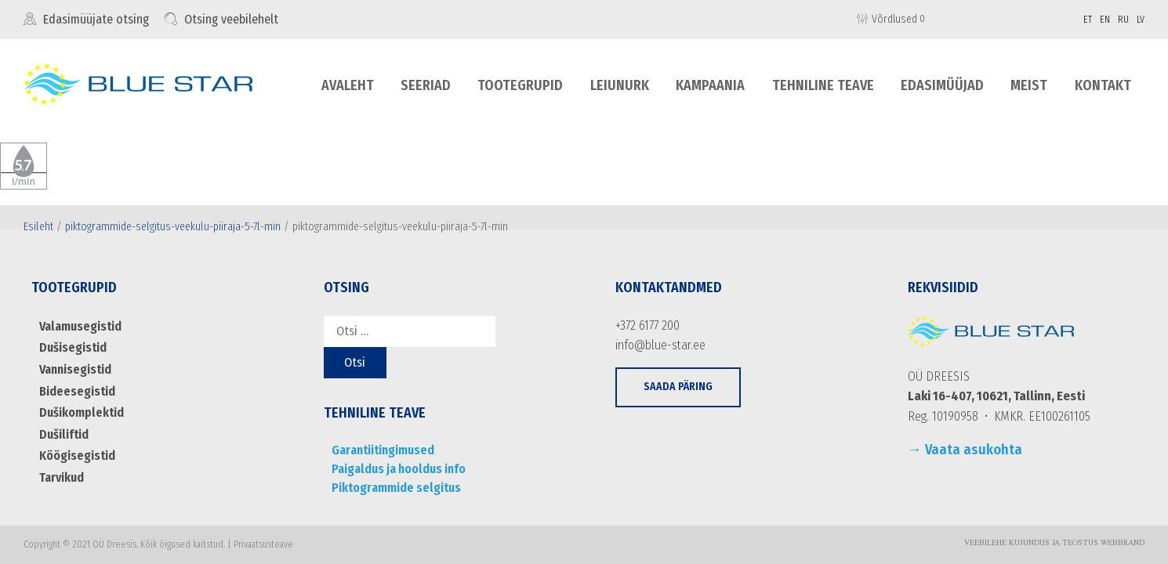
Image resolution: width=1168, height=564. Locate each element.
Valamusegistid (80, 326)
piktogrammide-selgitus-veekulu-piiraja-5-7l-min (173, 226)
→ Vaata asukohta (965, 449)
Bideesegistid (77, 391)
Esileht (38, 226)
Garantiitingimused (383, 450)
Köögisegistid (77, 455)
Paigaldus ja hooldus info (399, 468)
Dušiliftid (64, 434)
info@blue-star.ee (660, 345)
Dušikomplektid (81, 412)
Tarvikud (61, 477)
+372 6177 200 (647, 325)
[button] (678, 387)
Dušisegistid (73, 347)
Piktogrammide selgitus (396, 487)
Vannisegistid (75, 369)
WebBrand (1122, 544)
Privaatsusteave (263, 544)
